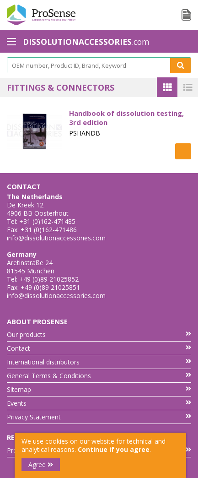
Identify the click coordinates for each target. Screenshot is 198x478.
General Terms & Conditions (99, 375)
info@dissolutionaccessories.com (56, 238)
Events (99, 403)
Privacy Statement (99, 417)
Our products (99, 334)
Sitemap (99, 389)
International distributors (99, 362)
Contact (99, 348)
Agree (40, 464)
